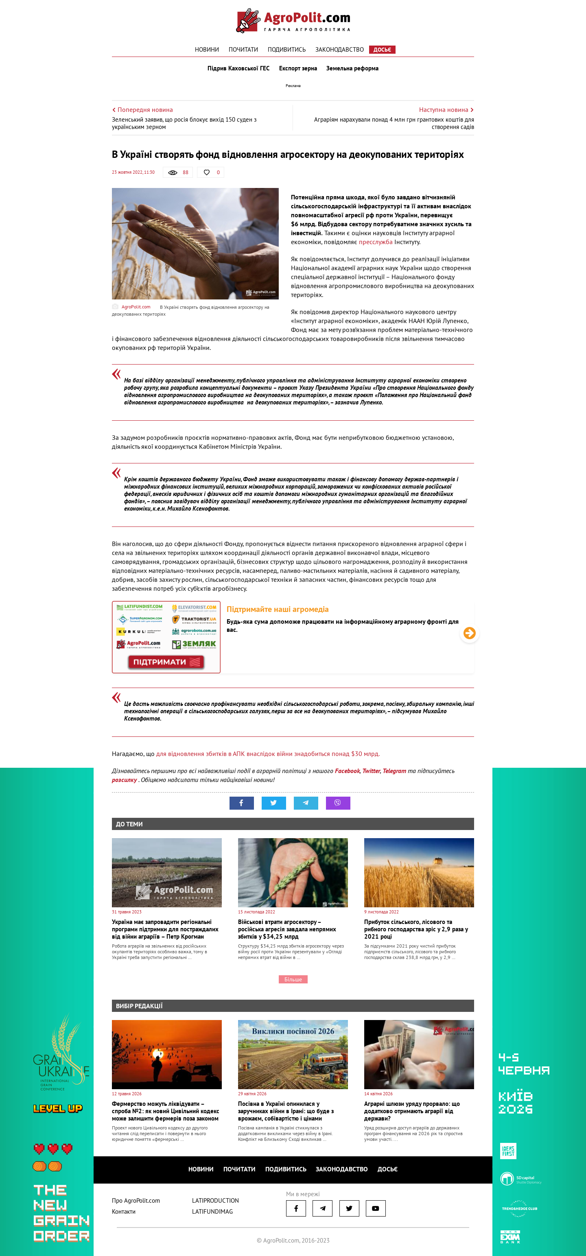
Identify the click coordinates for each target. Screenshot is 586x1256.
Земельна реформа (353, 68)
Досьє (382, 49)
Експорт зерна (298, 68)
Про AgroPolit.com (136, 1200)
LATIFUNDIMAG (212, 1211)
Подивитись (287, 49)
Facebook (347, 771)
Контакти (124, 1211)
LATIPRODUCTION (215, 1200)
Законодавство (339, 49)
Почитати (243, 49)
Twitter (371, 771)
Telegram (394, 771)
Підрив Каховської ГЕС (238, 68)
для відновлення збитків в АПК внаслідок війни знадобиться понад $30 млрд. (268, 753)
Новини (207, 49)
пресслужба (376, 242)
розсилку (125, 779)
